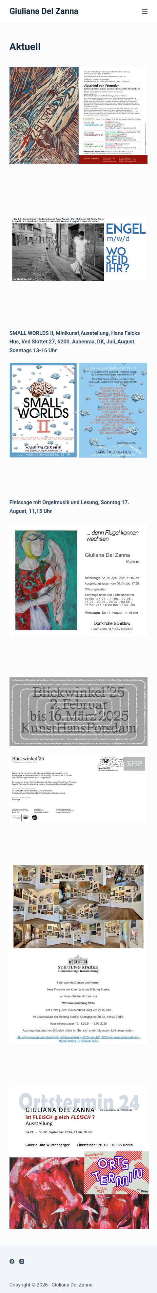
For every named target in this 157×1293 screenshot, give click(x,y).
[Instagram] (21, 1261)
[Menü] (144, 11)
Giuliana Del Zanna (44, 11)
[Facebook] (12, 1261)
